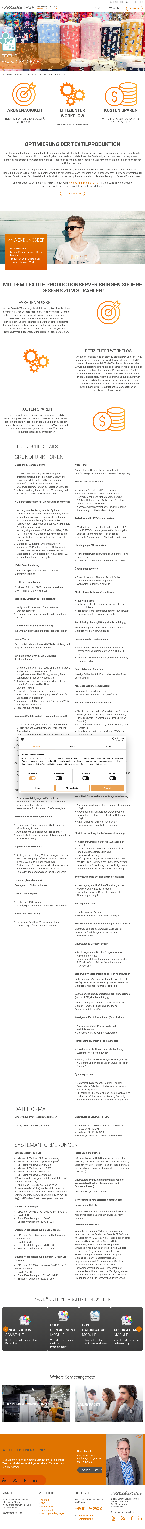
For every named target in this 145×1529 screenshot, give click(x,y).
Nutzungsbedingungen (53, 1513)
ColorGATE (7, 75)
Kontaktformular (92, 1469)
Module (62, 1330)
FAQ (43, 1503)
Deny (37, 788)
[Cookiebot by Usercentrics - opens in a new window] (114, 739)
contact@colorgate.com (90, 1458)
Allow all (107, 788)
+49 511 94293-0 (88, 1509)
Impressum (47, 1506)
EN (121, 2)
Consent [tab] (36, 746)
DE (127, 2)
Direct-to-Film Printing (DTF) (83, 182)
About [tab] (108, 746)
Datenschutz (47, 1510)
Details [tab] (73, 746)
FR (141, 2)
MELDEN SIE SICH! (72, 193)
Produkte (20, 75)
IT (131, 2)
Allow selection (72, 788)
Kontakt (134, 8)
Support (114, 2)
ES (136, 2)
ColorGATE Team (86, 1515)
